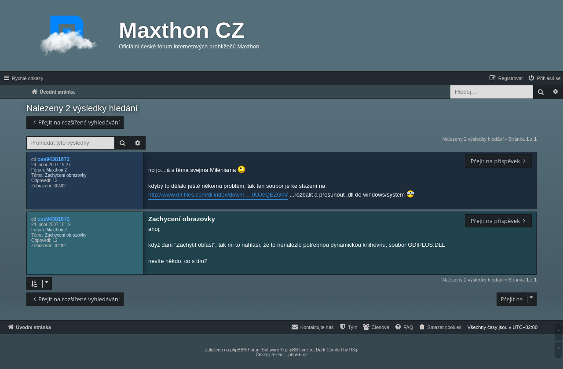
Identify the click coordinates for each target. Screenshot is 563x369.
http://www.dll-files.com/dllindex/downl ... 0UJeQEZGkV (218, 194)
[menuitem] (544, 78)
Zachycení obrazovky (66, 175)
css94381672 (53, 159)
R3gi (353, 349)
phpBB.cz (298, 354)
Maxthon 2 (56, 170)
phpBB (236, 349)
